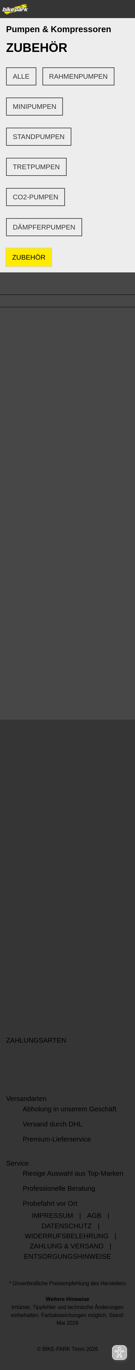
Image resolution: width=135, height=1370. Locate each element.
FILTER (17, 283)
